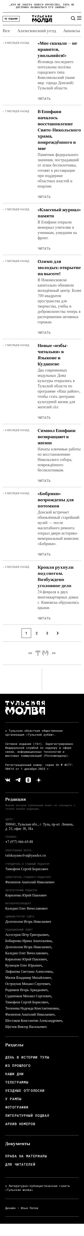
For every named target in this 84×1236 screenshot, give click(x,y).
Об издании (11, 18)
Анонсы (71, 30)
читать (44, 98)
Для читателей (20, 1164)
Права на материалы (26, 1156)
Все (6, 30)
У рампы (13, 1099)
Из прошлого (18, 1065)
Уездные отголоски (25, 1090)
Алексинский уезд (36, 30)
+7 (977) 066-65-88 (19, 842)
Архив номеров (20, 1124)
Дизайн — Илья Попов (21, 1208)
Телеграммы (16, 1082)
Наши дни (14, 1074)
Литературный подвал (27, 1115)
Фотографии (16, 1107)
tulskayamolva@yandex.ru (25, 856)
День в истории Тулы (27, 1057)
